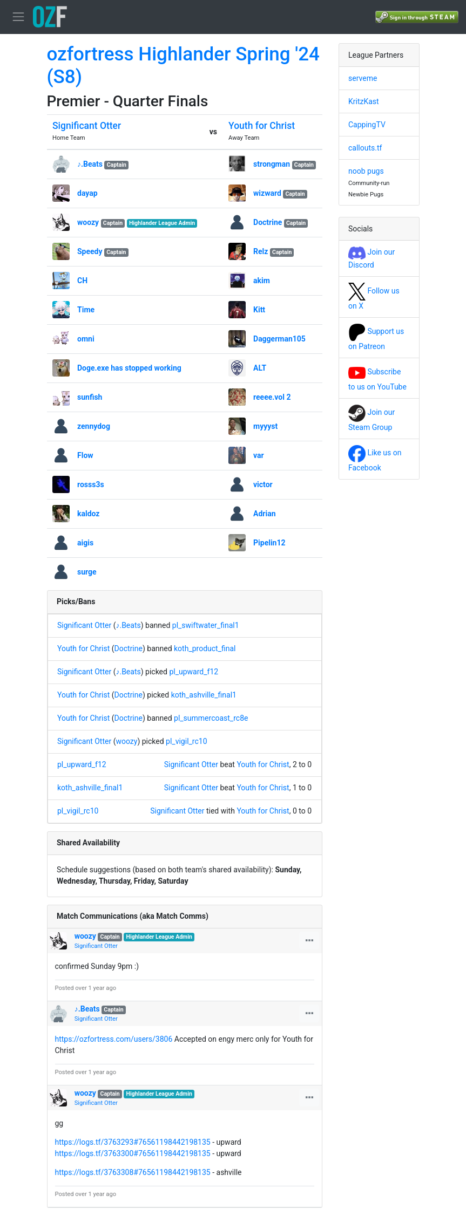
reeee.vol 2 (272, 397)
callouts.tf (365, 148)
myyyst (265, 426)
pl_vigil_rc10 (186, 741)
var (258, 455)
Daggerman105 (279, 338)
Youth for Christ (261, 125)
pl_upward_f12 (193, 671)
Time (85, 309)
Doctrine (267, 222)
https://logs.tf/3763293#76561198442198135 (133, 1142)
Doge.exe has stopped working (129, 368)
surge (87, 572)
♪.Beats (90, 164)
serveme (362, 78)
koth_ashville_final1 (204, 695)
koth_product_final (205, 648)
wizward (267, 193)
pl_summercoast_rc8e (211, 718)
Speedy (90, 251)
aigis (85, 542)
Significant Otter (86, 125)
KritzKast (363, 101)
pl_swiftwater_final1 (205, 625)
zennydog (93, 426)
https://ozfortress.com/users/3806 (114, 1039)
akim (261, 280)
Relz (260, 251)
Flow (85, 455)
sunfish (89, 397)
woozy (88, 222)
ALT (259, 368)
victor (263, 484)
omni (85, 338)
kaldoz (88, 513)
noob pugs (366, 171)
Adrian (264, 513)
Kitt (259, 309)
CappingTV (367, 124)
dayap (87, 193)
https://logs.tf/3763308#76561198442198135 (133, 1172)
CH (82, 280)
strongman (271, 164)
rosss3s (90, 484)
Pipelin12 (269, 542)
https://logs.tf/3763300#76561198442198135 (133, 1153)
